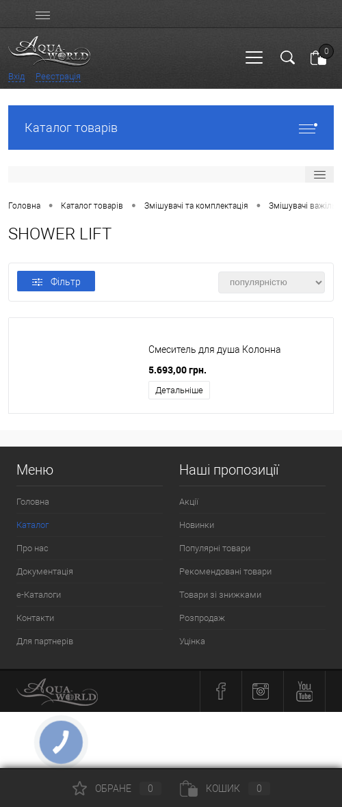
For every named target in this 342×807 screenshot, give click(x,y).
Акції (188, 502)
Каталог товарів (171, 127)
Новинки (196, 525)
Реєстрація (58, 76)
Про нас (32, 548)
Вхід (16, 76)
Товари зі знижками (220, 595)
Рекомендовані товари (225, 571)
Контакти (35, 618)
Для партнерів (44, 641)
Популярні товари (214, 548)
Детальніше (179, 390)
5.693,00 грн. (177, 369)
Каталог (32, 525)
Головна (32, 502)
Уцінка (192, 641)
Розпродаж (202, 618)
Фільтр (56, 281)
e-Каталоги (38, 595)
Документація (44, 571)
